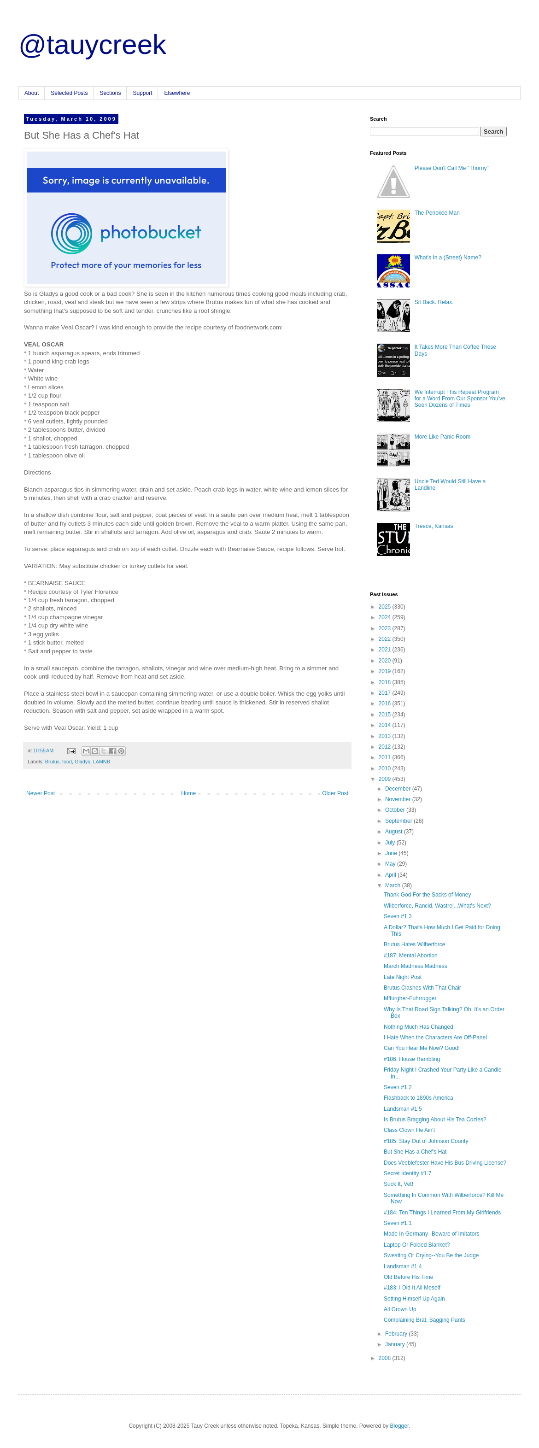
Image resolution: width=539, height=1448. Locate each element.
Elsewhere (177, 93)
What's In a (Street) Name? (448, 257)
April (391, 875)
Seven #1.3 (398, 916)
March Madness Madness (415, 966)
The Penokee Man (437, 213)
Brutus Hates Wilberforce (414, 944)
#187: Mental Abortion (411, 955)
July (391, 842)
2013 (386, 736)
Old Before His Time (408, 1277)
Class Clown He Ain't (409, 1130)
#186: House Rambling (412, 1059)
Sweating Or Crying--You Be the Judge (431, 1255)
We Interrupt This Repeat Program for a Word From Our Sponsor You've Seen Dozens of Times (460, 399)
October (395, 810)
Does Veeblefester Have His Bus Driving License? (445, 1163)
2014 (386, 725)
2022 (386, 639)
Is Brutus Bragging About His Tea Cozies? (435, 1119)
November (398, 799)
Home (188, 793)
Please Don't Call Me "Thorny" (452, 168)
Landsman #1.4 (403, 1266)
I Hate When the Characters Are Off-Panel (435, 1037)
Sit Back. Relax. (434, 302)
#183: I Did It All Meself (412, 1287)
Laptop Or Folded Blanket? (417, 1245)
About (31, 93)
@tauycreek (92, 44)
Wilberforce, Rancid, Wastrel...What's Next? (437, 906)
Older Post (335, 793)
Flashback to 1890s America (418, 1098)
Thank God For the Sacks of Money (427, 894)
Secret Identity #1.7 (407, 1173)
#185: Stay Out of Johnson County (426, 1141)
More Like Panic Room (442, 437)
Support (142, 93)
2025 (386, 607)
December (398, 789)
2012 (386, 747)
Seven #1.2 (398, 1087)
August (394, 831)
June (391, 853)
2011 (386, 757)
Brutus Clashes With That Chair (422, 988)
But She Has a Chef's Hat (415, 1152)
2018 (386, 682)
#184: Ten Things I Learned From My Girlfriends (442, 1212)
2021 (386, 649)
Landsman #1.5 (403, 1109)
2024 (386, 617)
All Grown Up (400, 1309)
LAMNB (101, 761)
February (397, 1334)
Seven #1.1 (398, 1223)
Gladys (82, 761)
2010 (386, 768)
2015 (386, 714)
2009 (386, 779)
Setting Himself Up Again (414, 1299)
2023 (386, 628)
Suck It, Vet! (398, 1184)
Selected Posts (69, 93)
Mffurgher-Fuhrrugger (410, 998)
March (393, 885)
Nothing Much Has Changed (418, 1027)
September (399, 821)
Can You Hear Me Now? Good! (422, 1048)
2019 (386, 671)
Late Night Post (403, 977)
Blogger (399, 1426)
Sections (110, 93)
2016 (386, 703)
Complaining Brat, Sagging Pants (424, 1320)
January (395, 1344)
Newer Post (40, 793)
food (67, 761)
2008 (386, 1358)
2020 (386, 660)
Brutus (52, 761)
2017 (386, 693)
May (391, 864)
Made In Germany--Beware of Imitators (431, 1234)
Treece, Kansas (434, 526)
